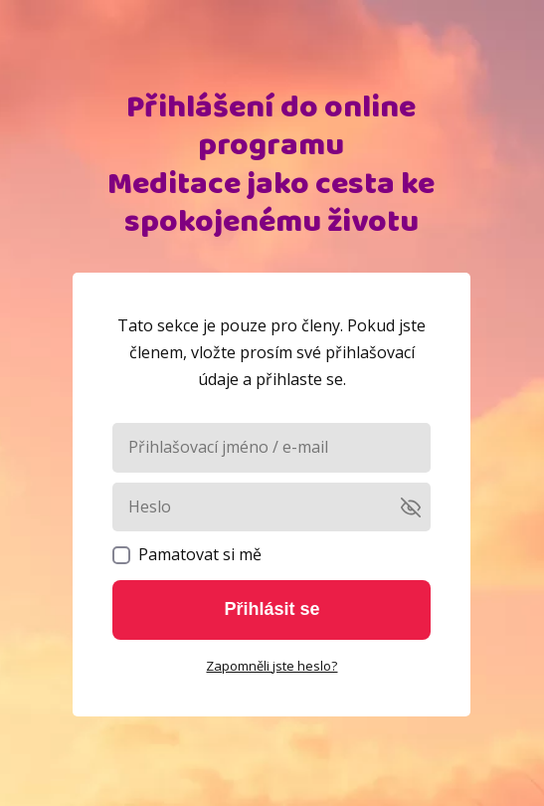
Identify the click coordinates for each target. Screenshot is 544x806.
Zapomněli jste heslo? (271, 666)
